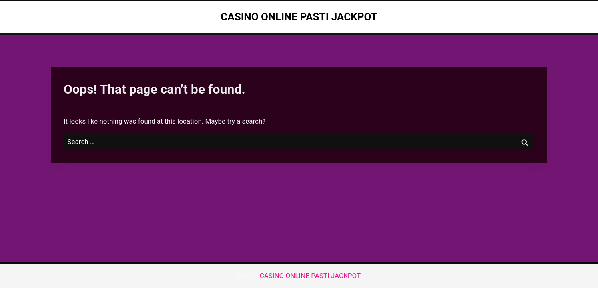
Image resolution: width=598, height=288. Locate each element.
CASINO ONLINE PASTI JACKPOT (311, 276)
